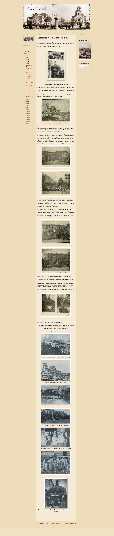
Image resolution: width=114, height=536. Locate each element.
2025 (26, 55)
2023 (26, 59)
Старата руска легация (29, 86)
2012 (26, 115)
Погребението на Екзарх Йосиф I (29, 93)
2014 (26, 111)
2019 (26, 101)
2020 (26, 99)
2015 (26, 109)
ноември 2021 (29, 65)
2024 (26, 57)
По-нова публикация (42, 523)
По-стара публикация (69, 523)
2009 (26, 121)
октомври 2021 (29, 68)
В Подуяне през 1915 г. (29, 89)
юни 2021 (28, 78)
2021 (26, 63)
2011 (26, 117)
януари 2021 (29, 96)
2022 (26, 61)
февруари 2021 (29, 82)
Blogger (65, 533)
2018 (26, 103)
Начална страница (55, 523)
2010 (26, 119)
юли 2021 (28, 76)
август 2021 (28, 74)
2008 (26, 123)
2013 (26, 113)
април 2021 (28, 80)
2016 (26, 107)
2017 (26, 105)
